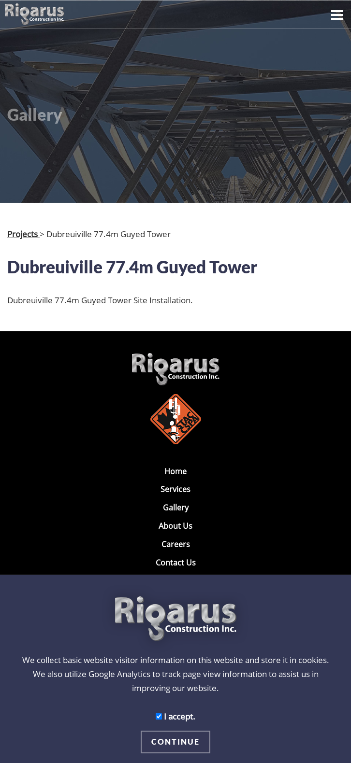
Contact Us (176, 562)
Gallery (176, 507)
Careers (175, 544)
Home (175, 471)
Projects (23, 234)
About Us (175, 526)
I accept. (175, 716)
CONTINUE (175, 741)
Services (175, 489)
